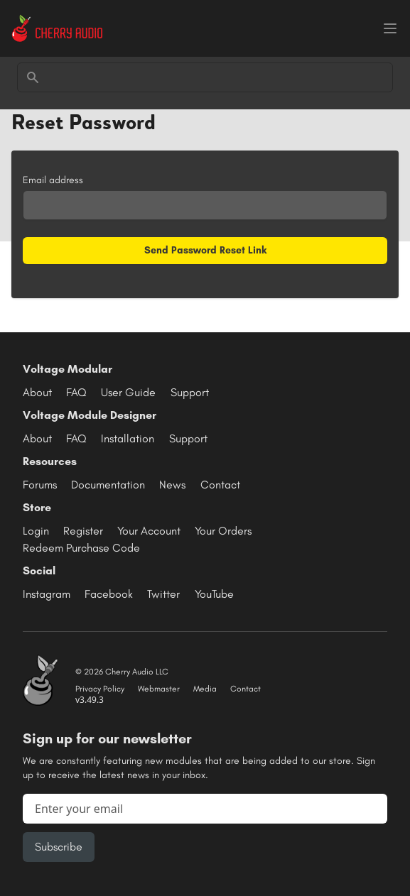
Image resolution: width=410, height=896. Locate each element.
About (37, 392)
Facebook (109, 594)
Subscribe (58, 846)
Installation (127, 438)
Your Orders (223, 530)
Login (36, 530)
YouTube (214, 594)
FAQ (76, 392)
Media (205, 689)
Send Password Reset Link (205, 250)
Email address (53, 180)
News (172, 484)
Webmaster (159, 689)
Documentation (108, 484)
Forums (40, 484)
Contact (220, 484)
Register (83, 530)
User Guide (128, 392)
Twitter (163, 594)
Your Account (148, 530)
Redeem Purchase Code (81, 547)
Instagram (46, 594)
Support (190, 392)
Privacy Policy (99, 689)
